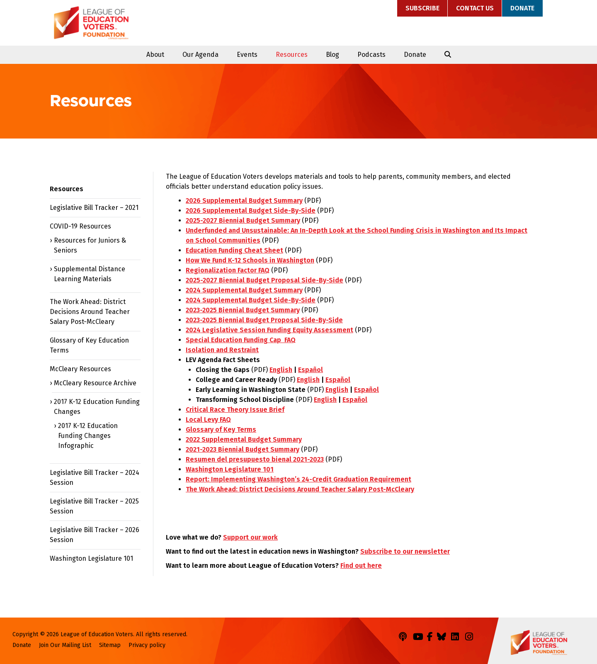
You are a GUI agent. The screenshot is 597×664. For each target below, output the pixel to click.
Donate (522, 8)
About (155, 54)
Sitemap (110, 645)
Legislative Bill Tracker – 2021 (94, 208)
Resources (292, 54)
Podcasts (371, 54)
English (280, 370)
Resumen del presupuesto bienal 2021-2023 (255, 459)
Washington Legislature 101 (230, 469)
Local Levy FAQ (208, 419)
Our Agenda (200, 54)
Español (310, 370)
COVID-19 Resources (80, 226)
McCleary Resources (80, 369)
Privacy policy (147, 645)
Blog (332, 54)
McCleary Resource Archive (95, 383)
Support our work (250, 537)
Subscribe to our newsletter (405, 551)
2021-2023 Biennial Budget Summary (242, 449)
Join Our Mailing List (65, 645)
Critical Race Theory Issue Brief (235, 409)
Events (247, 54)
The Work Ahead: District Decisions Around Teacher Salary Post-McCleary (300, 489)
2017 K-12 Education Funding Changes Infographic (88, 436)
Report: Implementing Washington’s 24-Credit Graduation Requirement (298, 479)
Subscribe (422, 8)
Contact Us (475, 8)
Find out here (361, 565)
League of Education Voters (91, 22)
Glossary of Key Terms (221, 429)
